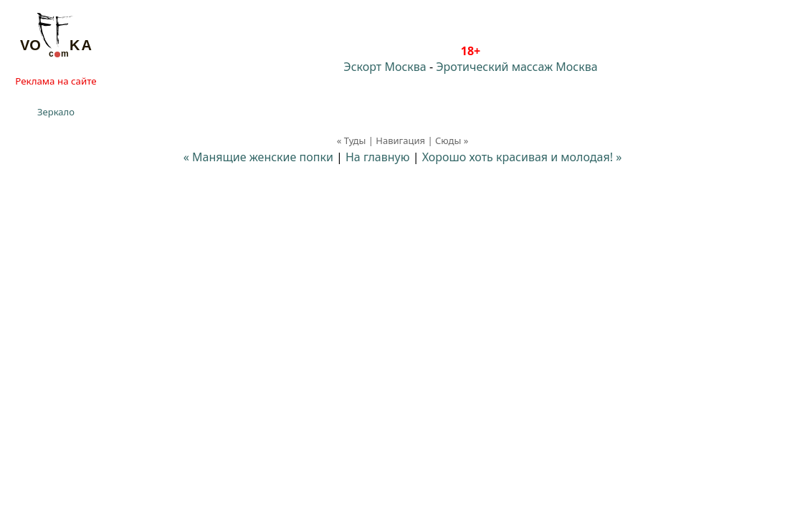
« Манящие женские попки (258, 157)
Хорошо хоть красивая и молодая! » (522, 157)
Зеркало (56, 111)
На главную (378, 157)
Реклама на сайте (55, 81)
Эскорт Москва (384, 67)
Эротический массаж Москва (516, 67)
